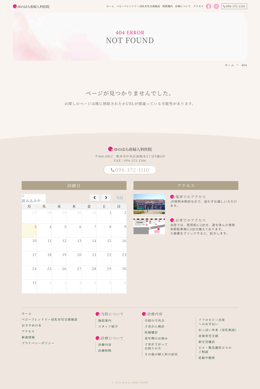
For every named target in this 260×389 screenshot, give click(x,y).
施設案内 (104, 320)
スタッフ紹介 (108, 326)
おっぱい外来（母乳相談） (218, 330)
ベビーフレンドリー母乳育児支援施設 (138, 6)
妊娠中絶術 (206, 358)
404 (244, 65)
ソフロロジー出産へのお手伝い (211, 322)
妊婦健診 (151, 332)
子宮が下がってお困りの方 (156, 346)
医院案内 (167, 6)
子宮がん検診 (155, 326)
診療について (183, 6)
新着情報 (28, 337)
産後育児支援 (208, 336)
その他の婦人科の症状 (161, 354)
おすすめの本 (32, 325)
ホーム (110, 6)
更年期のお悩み (156, 338)
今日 (119, 197)
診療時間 (104, 350)
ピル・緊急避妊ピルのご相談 (215, 349)
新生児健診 (206, 342)
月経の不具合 (155, 320)
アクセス (198, 6)
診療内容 (104, 344)
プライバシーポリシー (38, 343)
